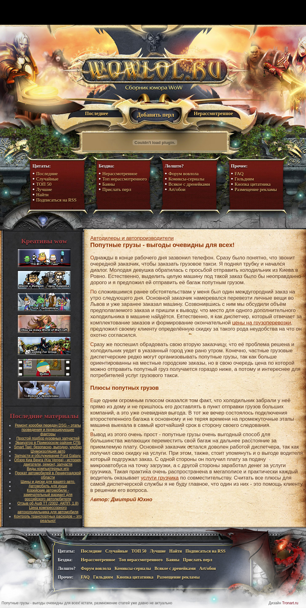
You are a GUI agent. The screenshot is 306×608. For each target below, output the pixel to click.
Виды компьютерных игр (48, 469)
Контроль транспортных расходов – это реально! (48, 518)
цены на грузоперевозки (261, 323)
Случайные (47, 178)
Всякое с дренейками (189, 184)
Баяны (108, 184)
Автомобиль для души (48, 486)
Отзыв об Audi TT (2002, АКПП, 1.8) (47, 503)
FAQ (239, 173)
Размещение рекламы (256, 189)
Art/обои (176, 189)
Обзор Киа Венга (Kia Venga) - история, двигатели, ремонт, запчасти (48, 462)
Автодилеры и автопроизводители (132, 238)
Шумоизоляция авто (48, 451)
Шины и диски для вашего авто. (48, 482)
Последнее (96, 113)
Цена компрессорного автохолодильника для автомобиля (48, 510)
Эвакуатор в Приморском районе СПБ (48, 443)
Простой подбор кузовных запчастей (47, 438)
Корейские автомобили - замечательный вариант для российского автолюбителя (47, 494)
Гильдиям (244, 178)
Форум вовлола (183, 173)
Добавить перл (155, 115)
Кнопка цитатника (252, 184)
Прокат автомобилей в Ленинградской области (48, 475)
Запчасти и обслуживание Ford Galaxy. (48, 456)
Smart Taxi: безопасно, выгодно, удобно (48, 447)
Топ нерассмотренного (124, 178)
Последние (47, 173)
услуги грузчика (160, 478)
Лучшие (44, 189)
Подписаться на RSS (56, 200)
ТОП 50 (43, 184)
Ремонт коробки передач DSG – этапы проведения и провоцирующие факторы (48, 429)
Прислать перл (116, 189)
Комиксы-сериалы (186, 178)
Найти (42, 194)
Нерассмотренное (213, 113)
